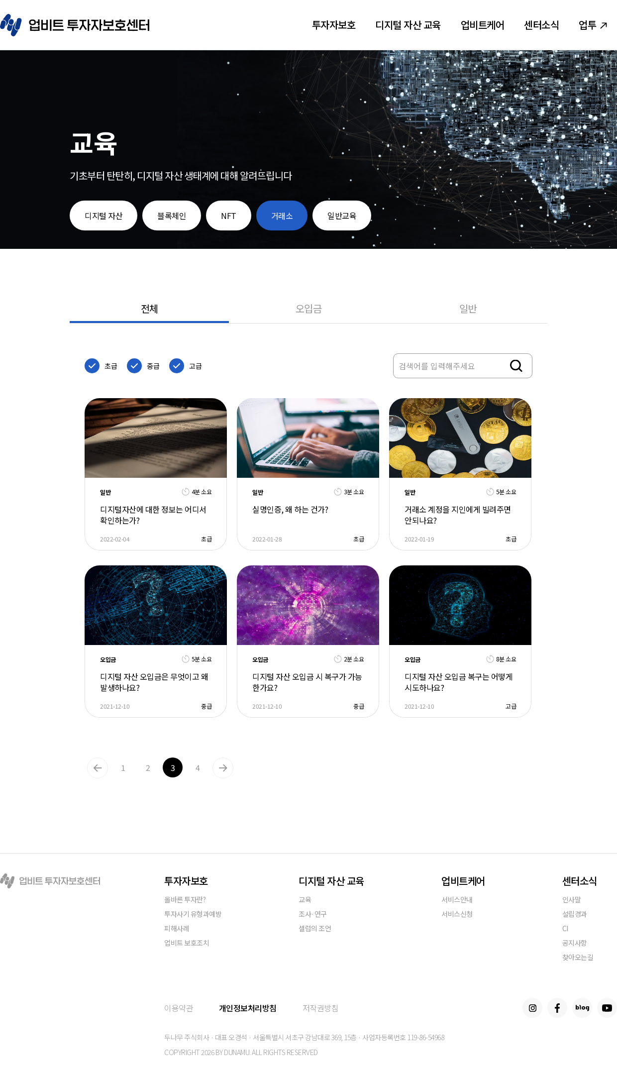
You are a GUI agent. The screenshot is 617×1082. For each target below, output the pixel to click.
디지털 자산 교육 (408, 24)
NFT (228, 215)
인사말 (571, 900)
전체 (149, 308)
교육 (305, 900)
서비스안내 (457, 900)
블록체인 (171, 215)
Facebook (557, 1008)
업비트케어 (483, 24)
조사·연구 (313, 914)
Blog (582, 1008)
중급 (153, 366)
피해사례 (176, 929)
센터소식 (541, 24)
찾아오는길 (578, 958)
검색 (516, 366)
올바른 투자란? (185, 900)
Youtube (607, 1008)
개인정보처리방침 (248, 1008)
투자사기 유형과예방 (192, 914)
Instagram (532, 1008)
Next (222, 767)
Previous (97, 767)
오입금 (309, 308)
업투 (593, 24)
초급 (110, 366)
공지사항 (574, 943)
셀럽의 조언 (315, 929)
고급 (195, 366)
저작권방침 (321, 1008)
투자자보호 (334, 24)
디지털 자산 (103, 215)
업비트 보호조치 (186, 943)
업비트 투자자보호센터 (74, 25)
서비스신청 (457, 914)
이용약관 (178, 1008)
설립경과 (574, 914)
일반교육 (341, 215)
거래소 (282, 215)
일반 (468, 308)
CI (565, 929)
